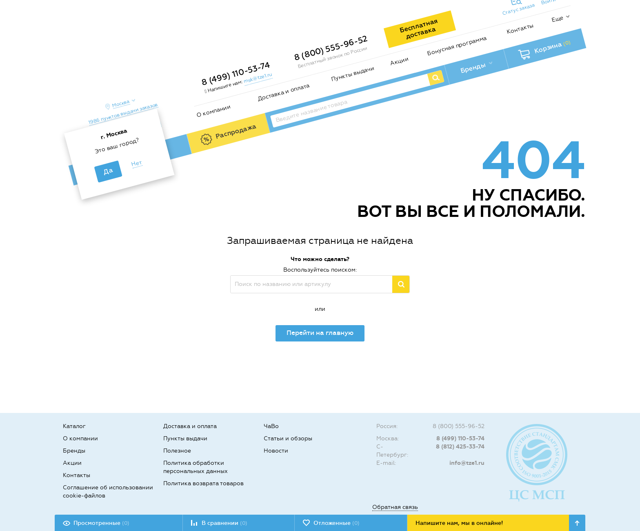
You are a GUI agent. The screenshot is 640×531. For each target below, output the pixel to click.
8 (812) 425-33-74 (460, 446)
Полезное (177, 450)
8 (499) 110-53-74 (235, 73)
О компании (213, 111)
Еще (557, 19)
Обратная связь (395, 507)
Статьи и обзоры (288, 438)
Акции (399, 61)
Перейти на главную (320, 333)
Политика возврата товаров (203, 483)
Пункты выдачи (353, 74)
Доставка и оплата (283, 92)
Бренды (74, 450)
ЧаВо (271, 426)
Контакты (520, 29)
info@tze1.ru (466, 463)
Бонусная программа (457, 45)
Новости (276, 450)
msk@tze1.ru (257, 77)
